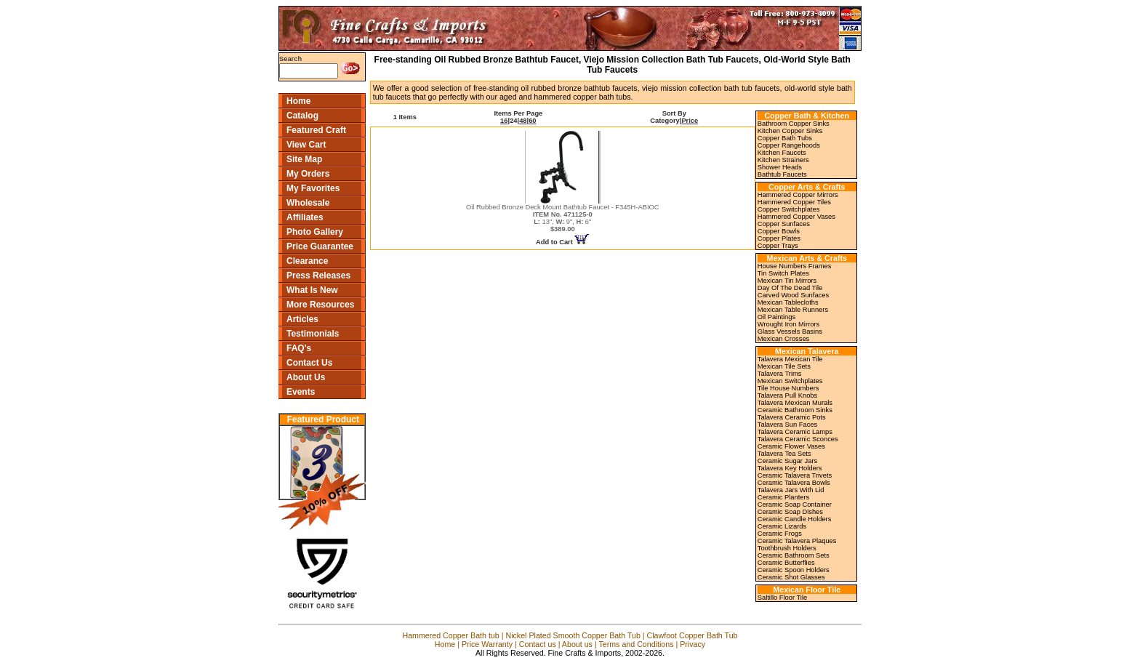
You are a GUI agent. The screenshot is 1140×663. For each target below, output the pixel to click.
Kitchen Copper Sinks (790, 130)
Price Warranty (487, 644)
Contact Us (309, 363)
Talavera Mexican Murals (795, 402)
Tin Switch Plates (783, 273)
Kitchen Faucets (782, 152)
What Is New (312, 290)
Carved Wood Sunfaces (793, 295)
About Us (305, 377)
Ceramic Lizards (782, 526)
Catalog (302, 115)
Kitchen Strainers (783, 160)
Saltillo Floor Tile (782, 597)
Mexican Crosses (784, 338)
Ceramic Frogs (780, 533)
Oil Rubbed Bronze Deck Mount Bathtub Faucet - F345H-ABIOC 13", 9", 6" (562, 218)
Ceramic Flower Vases (791, 446)
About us (577, 644)
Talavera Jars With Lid (791, 490)
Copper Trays (778, 245)
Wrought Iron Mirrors (788, 324)
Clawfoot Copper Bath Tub (692, 635)
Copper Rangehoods (789, 145)
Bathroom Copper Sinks (794, 123)
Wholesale (307, 203)
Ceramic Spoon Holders (794, 570)
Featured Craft (316, 130)
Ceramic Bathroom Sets (794, 555)
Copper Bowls (779, 231)
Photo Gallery (314, 232)
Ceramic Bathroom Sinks (795, 410)
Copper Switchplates (789, 209)
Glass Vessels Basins (790, 331)
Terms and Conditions (635, 644)
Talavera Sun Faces (787, 424)
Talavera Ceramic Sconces (798, 439)
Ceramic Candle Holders (795, 519)
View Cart (306, 145)
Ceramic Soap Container (795, 504)
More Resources (320, 305)
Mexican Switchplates (790, 381)
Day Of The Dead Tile (790, 288)
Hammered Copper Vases (796, 216)
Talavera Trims (780, 373)
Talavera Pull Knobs (787, 395)
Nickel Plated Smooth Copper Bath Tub (572, 635)
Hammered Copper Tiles (794, 202)
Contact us (537, 644)
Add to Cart (562, 242)
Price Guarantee (319, 246)
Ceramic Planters (784, 497)
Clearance (307, 261)
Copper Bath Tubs (785, 138)
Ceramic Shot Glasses (791, 577)
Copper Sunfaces (784, 224)
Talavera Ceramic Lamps (795, 431)
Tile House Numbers (788, 388)
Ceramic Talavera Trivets (795, 475)
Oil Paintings (776, 317)
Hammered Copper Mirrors (798, 194)
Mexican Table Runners (793, 309)
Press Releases (318, 275)
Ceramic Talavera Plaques (797, 541)
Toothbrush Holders (787, 548)
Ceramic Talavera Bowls (794, 482)
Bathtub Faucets (782, 174)
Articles (302, 319)
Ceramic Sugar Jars (787, 461)
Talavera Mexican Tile (790, 359)
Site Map (304, 159)
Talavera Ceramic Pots (792, 417)
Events (300, 392)
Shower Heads (780, 167)
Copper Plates (779, 238)
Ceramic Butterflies (786, 562)
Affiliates (305, 217)
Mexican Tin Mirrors (787, 280)
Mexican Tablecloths (788, 302)
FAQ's (298, 348)
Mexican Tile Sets (784, 366)
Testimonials (312, 334)
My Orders (307, 174)
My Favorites (313, 188)
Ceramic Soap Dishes (790, 511)
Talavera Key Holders (790, 468)
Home (298, 101)
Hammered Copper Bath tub (450, 635)
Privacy (692, 644)
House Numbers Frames (795, 266)
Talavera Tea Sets (784, 453)
